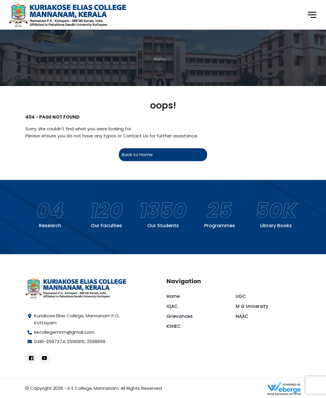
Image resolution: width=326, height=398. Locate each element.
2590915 (76, 341)
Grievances (180, 316)
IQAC (172, 306)
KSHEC (174, 326)
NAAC (242, 316)
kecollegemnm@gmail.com (64, 332)
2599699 (96, 341)
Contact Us (135, 136)
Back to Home (137, 154)
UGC (241, 296)
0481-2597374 (49, 341)
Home (159, 59)
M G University (252, 306)
